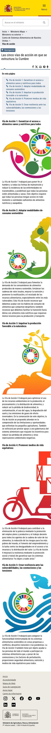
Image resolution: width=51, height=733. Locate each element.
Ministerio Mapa (18, 31)
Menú (44, 9)
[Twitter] (37, 67)
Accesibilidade (9, 679)
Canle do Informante (12, 693)
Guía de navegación (12, 686)
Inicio (4, 31)
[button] (44, 6)
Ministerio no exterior (11, 34)
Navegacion (8, 50)
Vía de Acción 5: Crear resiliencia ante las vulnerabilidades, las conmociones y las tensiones (26, 107)
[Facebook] (33, 67)
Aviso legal (7, 690)
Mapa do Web (9, 683)
